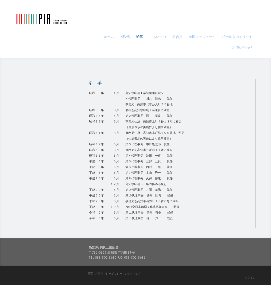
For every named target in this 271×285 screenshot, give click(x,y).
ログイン (250, 277)
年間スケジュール (202, 37)
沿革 (139, 37)
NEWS (125, 37)
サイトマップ (132, 273)
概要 (90, 273)
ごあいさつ (157, 37)
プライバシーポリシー (108, 273)
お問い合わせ (242, 48)
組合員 (177, 37)
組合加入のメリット (237, 37)
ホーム (109, 37)
